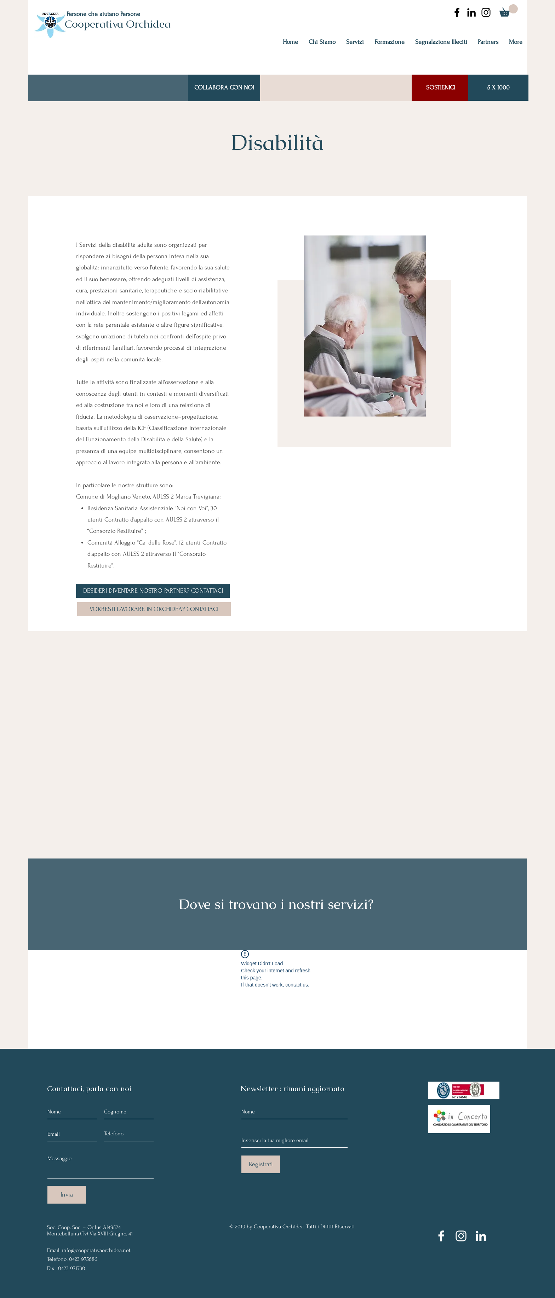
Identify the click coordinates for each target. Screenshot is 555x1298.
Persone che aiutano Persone (103, 14)
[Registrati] (260, 1164)
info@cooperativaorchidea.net (96, 1250)
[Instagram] (461, 1236)
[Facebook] (441, 1236)
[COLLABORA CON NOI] (224, 88)
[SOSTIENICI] (440, 88)
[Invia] (66, 1195)
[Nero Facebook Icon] (457, 12)
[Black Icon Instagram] (486, 12)
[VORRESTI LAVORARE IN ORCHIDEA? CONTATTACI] (154, 609)
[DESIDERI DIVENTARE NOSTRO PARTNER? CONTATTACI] (153, 591)
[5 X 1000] (498, 88)
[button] (508, 10)
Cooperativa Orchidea (118, 24)
